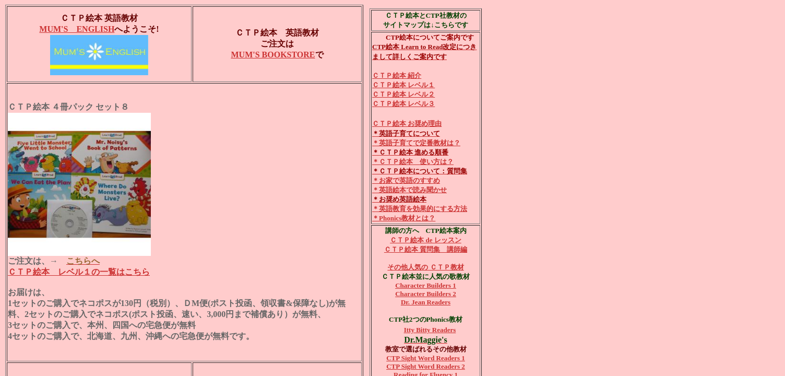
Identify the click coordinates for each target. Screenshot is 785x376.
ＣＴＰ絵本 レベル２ (403, 94)
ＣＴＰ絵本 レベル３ (403, 104)
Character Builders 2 (425, 294)
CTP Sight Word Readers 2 (425, 366)
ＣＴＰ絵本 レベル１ (403, 85)
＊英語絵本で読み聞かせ (409, 190)
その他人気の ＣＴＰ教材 (425, 267)
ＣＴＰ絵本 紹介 (396, 75)
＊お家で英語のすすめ (406, 180)
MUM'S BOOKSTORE (273, 54)
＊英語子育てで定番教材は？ (416, 143)
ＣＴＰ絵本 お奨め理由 (407, 123)
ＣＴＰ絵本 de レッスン (425, 240)
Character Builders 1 (425, 285)
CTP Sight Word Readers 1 (425, 358)
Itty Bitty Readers (430, 330)
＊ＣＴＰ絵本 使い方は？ (413, 162)
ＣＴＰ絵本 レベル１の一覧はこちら (79, 271)
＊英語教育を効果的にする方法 (419, 209)
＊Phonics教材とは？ (403, 218)
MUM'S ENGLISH (76, 29)
